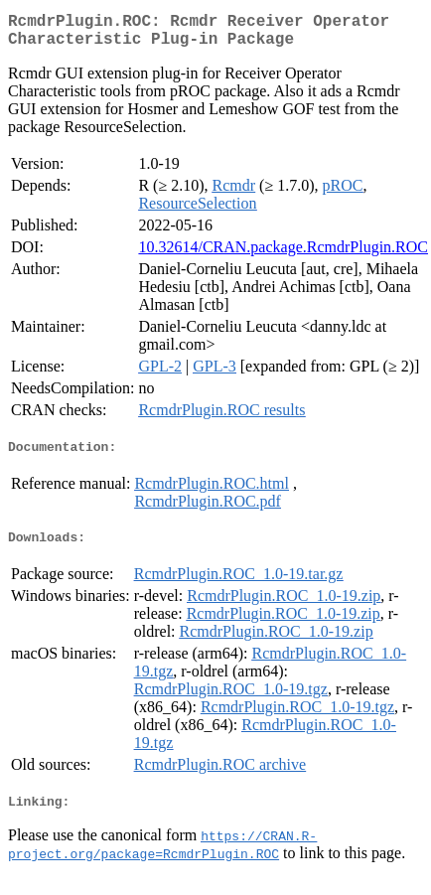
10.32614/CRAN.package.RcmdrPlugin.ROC (283, 254)
